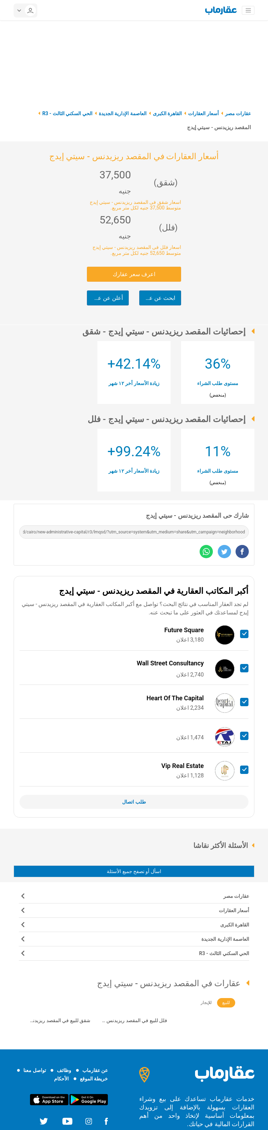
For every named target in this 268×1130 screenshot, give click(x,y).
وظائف (64, 1070)
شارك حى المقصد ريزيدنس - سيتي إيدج (197, 515)
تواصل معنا (34, 1070)
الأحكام (61, 1078)
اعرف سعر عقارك (134, 274)
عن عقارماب (95, 1070)
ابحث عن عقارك (157, 298)
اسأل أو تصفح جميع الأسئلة (134, 871)
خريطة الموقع (94, 1078)
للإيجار (206, 1002)
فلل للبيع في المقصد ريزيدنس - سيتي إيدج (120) (135, 1021)
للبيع (226, 1002)
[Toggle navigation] (248, 10)
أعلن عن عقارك (105, 298)
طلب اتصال (134, 802)
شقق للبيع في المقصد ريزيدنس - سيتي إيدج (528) (57, 1021)
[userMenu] (25, 10)
